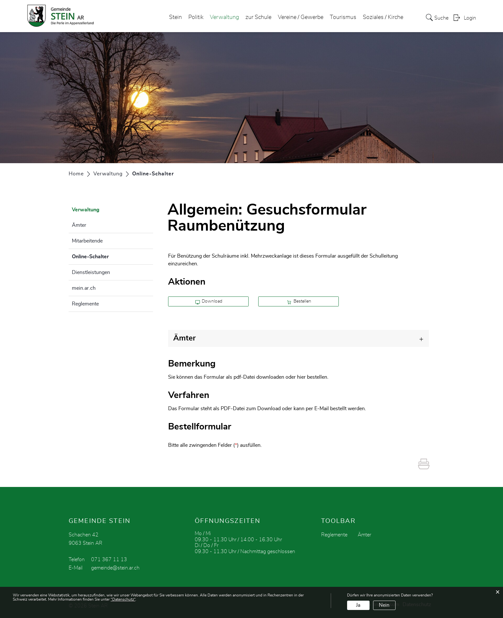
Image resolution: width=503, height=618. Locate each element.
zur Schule (258, 17)
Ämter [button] (184, 338)
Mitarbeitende (87, 240)
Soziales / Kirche (383, 17)
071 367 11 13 (109, 559)
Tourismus (343, 17)
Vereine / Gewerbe (300, 17)
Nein (384, 605)
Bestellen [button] (299, 301)
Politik (195, 17)
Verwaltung (224, 17)
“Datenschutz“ (123, 599)
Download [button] (209, 301)
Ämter (79, 225)
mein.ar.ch (84, 288)
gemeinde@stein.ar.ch (115, 567)
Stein (175, 17)
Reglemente (85, 303)
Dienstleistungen (91, 272)
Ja (358, 605)
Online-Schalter (106, 255)
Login (470, 18)
